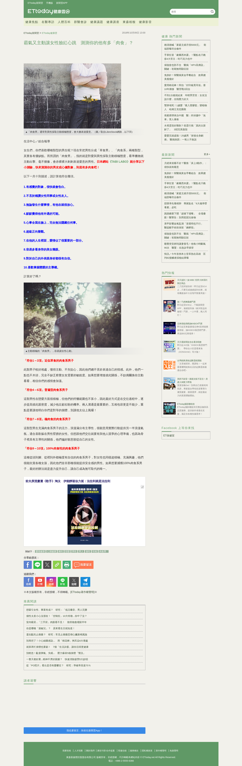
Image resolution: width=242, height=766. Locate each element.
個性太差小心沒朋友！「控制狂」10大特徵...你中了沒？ (56, 616)
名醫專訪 (48, 22)
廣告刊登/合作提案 (106, 750)
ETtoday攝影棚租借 (186, 404)
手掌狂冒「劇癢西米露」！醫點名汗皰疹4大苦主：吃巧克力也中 (185, 57)
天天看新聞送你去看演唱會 (189, 342)
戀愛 (67, 551)
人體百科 (64, 22)
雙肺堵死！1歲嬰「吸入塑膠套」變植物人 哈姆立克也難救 (185, 107)
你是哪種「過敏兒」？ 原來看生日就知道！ (50, 628)
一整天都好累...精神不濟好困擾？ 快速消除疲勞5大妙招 (57, 659)
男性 (74, 551)
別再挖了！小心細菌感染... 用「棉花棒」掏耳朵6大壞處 (57, 640)
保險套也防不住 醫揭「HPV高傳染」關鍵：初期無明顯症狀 (185, 67)
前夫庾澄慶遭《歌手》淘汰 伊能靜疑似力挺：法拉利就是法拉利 (67, 481)
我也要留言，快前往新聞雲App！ (85, 730)
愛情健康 (40, 551)
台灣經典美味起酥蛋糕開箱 (189, 360)
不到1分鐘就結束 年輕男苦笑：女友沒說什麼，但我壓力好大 (185, 97)
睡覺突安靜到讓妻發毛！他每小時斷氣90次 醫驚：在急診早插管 (185, 245)
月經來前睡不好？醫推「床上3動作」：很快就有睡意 (185, 165)
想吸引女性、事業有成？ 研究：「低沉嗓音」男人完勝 (56, 609)
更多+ (207, 154)
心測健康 (51, 551)
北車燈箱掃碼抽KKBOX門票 (189, 323)
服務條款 (134, 750)
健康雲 (49, 11)
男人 (81, 551)
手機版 (49, 3)
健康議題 (96, 22)
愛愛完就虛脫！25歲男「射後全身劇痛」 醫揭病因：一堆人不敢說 (184, 137)
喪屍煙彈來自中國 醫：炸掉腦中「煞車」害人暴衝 (185, 117)
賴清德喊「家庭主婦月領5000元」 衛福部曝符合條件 (185, 46)
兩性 (60, 551)
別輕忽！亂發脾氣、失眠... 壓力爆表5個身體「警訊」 (56, 653)
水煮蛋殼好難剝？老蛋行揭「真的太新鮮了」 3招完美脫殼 (185, 127)
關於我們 (90, 750)
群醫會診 (80, 22)
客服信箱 (122, 750)
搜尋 (212, 11)
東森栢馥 (129, 22)
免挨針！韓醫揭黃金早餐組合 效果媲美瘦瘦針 (185, 77)
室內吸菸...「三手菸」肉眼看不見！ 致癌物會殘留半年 (56, 622)
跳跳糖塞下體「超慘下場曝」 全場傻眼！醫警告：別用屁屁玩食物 (185, 215)
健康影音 (145, 22)
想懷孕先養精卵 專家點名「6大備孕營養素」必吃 (185, 205)
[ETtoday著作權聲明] (82, 592)
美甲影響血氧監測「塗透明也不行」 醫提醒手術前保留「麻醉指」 (185, 225)
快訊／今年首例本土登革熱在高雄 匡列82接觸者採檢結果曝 (185, 255)
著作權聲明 (161, 750)
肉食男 (102, 551)
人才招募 (78, 750)
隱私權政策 (147, 750)
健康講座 (112, 22)
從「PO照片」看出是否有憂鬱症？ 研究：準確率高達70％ (58, 665)
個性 (88, 551)
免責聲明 (174, 750)
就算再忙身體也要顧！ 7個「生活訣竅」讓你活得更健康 (57, 646)
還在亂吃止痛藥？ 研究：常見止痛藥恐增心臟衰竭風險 (56, 634)
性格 (95, 551)
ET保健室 (168, 435)
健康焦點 (31, 22)
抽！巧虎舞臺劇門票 (186, 302)
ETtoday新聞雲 (35, 3)
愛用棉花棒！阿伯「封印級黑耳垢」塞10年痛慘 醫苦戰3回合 (185, 87)
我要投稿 (66, 750)
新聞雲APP (62, 3)
